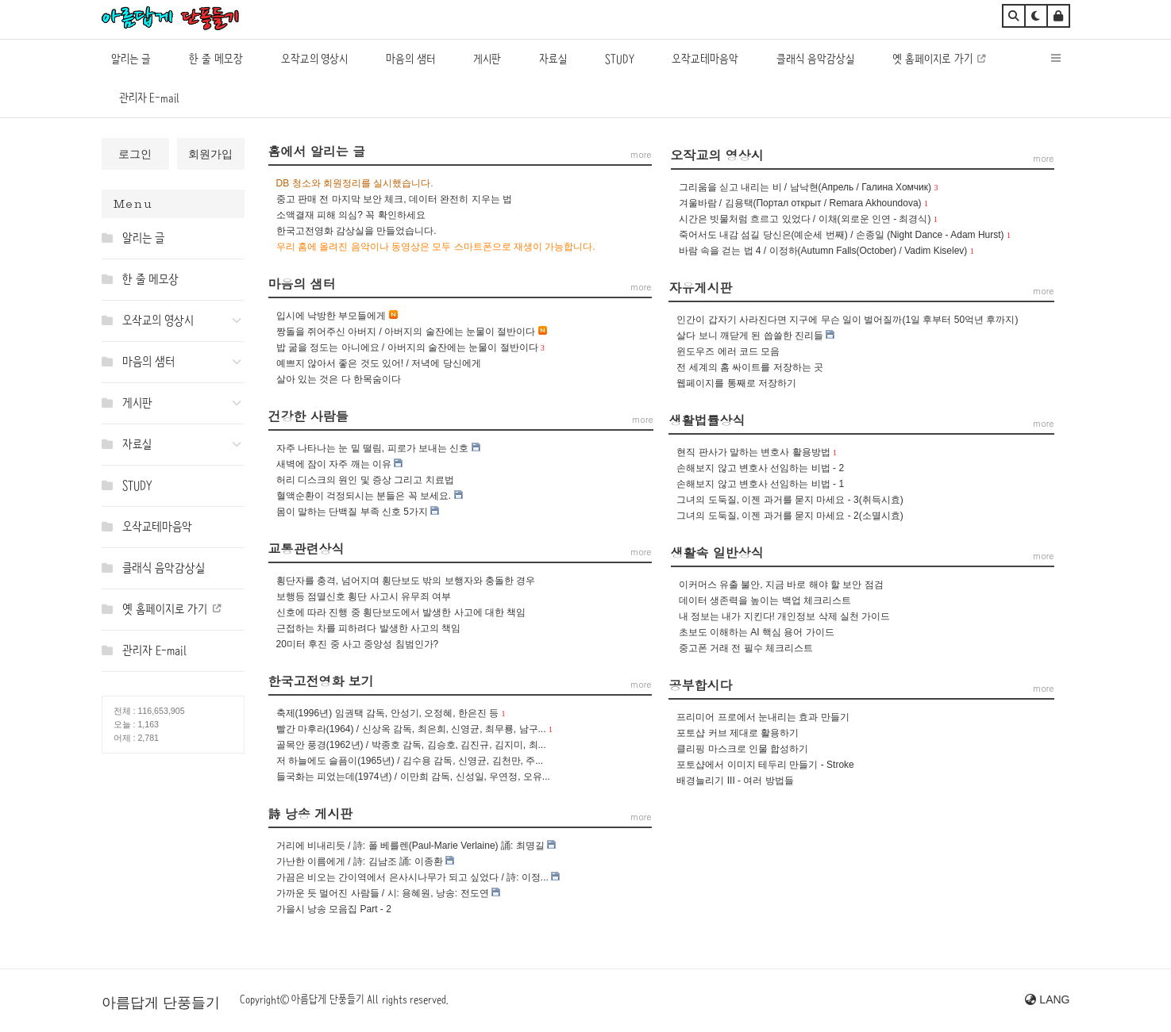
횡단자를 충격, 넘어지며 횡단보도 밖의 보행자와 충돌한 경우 (406, 580)
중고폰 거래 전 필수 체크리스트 (746, 648)
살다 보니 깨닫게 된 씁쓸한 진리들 (749, 335)
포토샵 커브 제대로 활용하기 (737, 733)
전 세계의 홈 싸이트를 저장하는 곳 (749, 367)
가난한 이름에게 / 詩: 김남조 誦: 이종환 (359, 861)
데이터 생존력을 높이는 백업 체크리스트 (765, 600)
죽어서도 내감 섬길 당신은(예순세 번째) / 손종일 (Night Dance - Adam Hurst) (841, 234)
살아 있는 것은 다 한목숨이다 (338, 379)
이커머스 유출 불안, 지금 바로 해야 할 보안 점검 (781, 584)
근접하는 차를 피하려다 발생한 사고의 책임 (368, 628)
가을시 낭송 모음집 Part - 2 (333, 909)
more (1043, 158)
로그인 (135, 154)
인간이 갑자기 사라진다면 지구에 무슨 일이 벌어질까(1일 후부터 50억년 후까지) (847, 319)
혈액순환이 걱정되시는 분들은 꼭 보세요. (364, 495)
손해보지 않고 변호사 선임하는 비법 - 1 (760, 483)
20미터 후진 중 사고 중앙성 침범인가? (357, 644)
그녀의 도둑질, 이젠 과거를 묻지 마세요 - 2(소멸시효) (789, 515)
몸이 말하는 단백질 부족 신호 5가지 (352, 511)
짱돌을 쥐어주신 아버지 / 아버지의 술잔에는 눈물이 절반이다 (406, 331)
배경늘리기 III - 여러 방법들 (734, 780)
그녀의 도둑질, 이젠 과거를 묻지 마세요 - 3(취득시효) (789, 499)
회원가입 (210, 154)
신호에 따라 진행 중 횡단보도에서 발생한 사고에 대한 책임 (401, 612)
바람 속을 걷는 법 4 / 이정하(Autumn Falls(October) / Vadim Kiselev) (823, 250)
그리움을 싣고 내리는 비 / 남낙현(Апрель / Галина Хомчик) (805, 187)
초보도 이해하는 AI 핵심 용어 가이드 (756, 632)
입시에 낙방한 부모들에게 (331, 315)
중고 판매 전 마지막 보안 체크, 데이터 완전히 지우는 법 (394, 199)
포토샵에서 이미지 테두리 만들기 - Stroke (764, 764)
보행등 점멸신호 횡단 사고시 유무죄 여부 (364, 596)
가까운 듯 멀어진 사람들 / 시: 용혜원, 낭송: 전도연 (382, 893)
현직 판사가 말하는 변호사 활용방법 (753, 452)
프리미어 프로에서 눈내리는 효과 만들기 (762, 717)
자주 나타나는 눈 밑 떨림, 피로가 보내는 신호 (372, 448)
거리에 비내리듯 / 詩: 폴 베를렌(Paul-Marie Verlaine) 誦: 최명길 (410, 845)
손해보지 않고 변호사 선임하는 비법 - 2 (760, 468)
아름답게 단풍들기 (161, 1003)
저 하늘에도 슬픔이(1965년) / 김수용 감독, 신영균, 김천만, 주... (410, 760)
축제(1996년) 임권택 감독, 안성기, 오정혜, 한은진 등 (387, 713)
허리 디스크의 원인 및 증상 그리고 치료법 (365, 479)
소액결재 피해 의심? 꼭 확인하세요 (351, 215)
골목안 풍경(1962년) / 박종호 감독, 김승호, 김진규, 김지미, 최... (411, 744)
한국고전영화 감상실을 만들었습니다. (356, 230)
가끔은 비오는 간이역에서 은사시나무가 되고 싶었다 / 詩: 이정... (412, 877)
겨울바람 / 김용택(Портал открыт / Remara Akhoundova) (800, 203)
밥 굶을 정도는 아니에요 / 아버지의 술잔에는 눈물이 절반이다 (407, 347)
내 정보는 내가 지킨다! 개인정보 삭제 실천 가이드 (785, 616)
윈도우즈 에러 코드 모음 (728, 351)
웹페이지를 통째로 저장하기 (736, 383)
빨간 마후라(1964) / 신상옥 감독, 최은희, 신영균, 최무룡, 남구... (411, 729)
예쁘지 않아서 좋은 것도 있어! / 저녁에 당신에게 (378, 363)
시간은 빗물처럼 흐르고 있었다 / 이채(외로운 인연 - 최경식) (805, 218)
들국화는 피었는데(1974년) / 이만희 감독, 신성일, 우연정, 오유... (413, 776)
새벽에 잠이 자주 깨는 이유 (333, 464)
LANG (1047, 999)
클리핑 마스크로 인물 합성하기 (742, 748)
